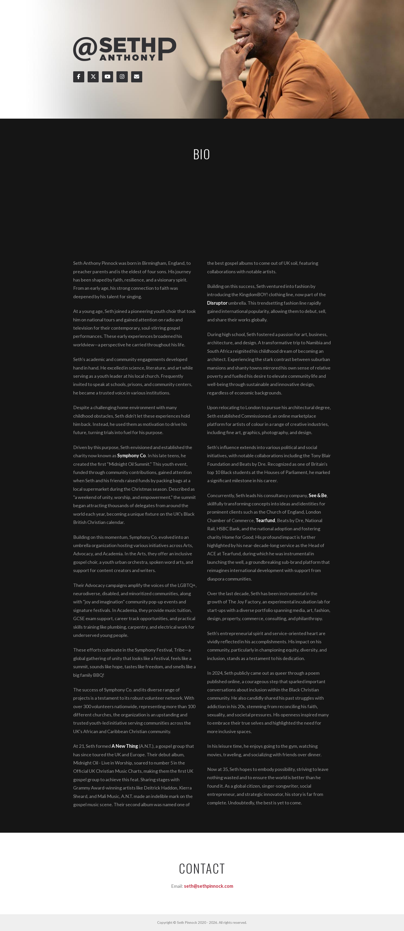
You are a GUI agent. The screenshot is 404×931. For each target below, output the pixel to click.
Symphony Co (131, 455)
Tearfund (265, 520)
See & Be (318, 495)
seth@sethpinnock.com (208, 886)
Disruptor (217, 303)
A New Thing (125, 746)
